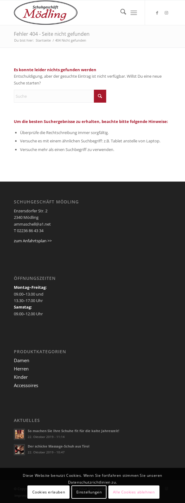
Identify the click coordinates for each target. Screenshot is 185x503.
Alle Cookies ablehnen (134, 492)
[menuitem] (120, 12)
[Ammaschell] (77, 12)
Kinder (21, 377)
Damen (21, 360)
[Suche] (120, 12)
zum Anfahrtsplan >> (33, 240)
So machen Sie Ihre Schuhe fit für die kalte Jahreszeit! (73, 430)
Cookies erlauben (48, 492)
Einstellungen (89, 492)
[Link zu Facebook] (157, 13)
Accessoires (26, 385)
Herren (21, 369)
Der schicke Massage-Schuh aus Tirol (58, 446)
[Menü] (134, 12)
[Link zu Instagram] (166, 13)
